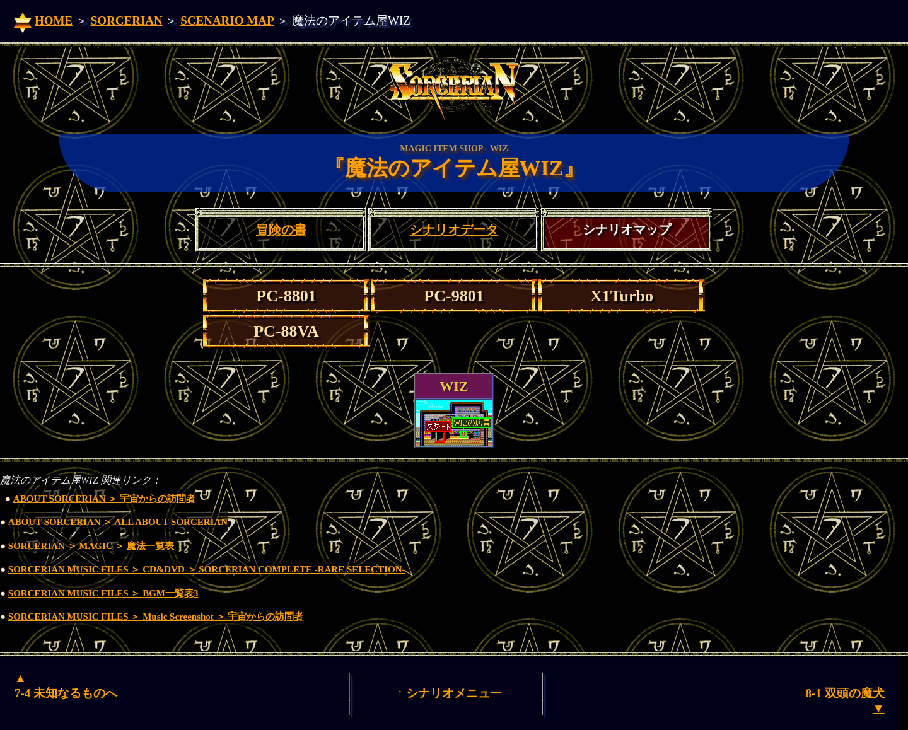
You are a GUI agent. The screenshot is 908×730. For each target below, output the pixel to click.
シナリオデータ (454, 229)
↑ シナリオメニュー (449, 693)
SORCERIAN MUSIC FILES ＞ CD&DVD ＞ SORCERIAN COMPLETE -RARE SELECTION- (206, 569)
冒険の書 (281, 229)
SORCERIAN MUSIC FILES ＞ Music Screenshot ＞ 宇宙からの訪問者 (156, 616)
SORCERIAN (127, 20)
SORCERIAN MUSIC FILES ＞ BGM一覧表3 (103, 593)
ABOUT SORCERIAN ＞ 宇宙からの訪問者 (104, 499)
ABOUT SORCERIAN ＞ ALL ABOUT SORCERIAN (118, 522)
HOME (54, 20)
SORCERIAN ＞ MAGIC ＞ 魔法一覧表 (91, 546)
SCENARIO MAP (227, 20)
